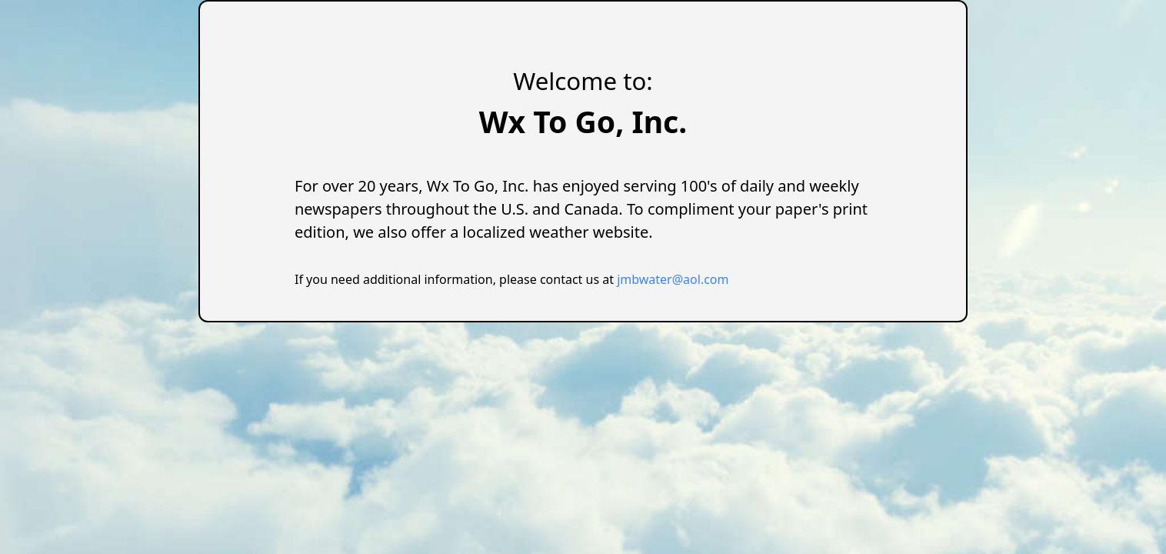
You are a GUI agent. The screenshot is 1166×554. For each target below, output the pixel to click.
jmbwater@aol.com (672, 279)
